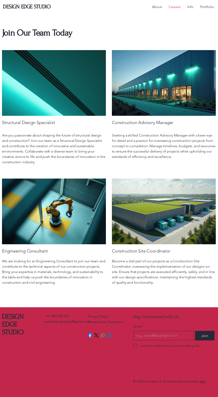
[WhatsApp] (103, 335)
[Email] (162, 335)
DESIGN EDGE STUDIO (12, 324)
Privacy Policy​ (98, 316)
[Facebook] (90, 335)
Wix (202, 381)
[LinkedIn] (109, 335)
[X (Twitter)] (96, 335)
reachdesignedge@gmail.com (67, 321)
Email (139, 326)
